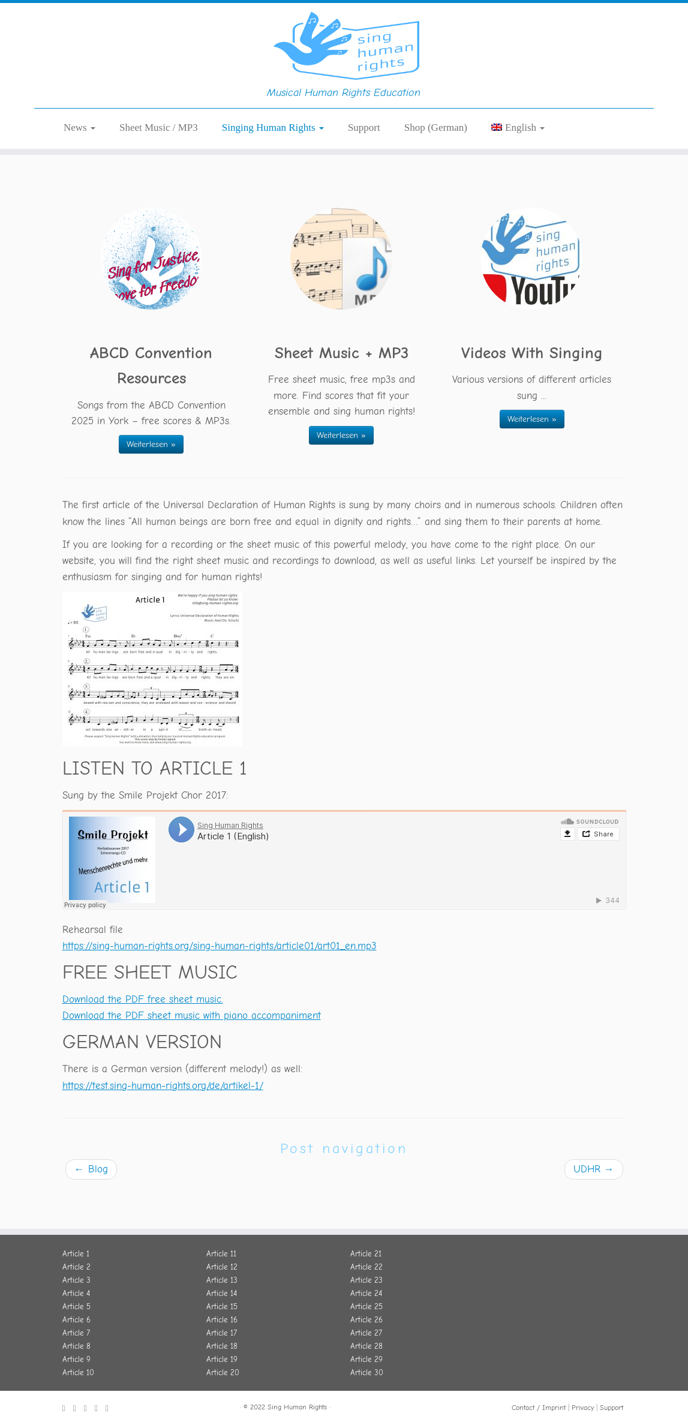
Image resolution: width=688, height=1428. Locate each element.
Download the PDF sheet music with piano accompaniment (191, 1052)
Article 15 (222, 1306)
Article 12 (222, 1266)
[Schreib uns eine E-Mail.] (111, 1409)
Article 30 (366, 1372)
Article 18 (222, 1346)
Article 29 (366, 1359)
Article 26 (366, 1319)
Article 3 (76, 1280)
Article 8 (76, 1346)
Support (364, 164)
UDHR (593, 1206)
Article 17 (221, 1332)
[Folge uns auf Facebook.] (67, 1409)
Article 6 (76, 1319)
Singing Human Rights (273, 164)
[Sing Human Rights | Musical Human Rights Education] (344, 63)
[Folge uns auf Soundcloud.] (89, 1409)
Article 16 (222, 1319)
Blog (91, 1206)
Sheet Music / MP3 (158, 164)
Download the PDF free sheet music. (142, 1036)
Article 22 (366, 1266)
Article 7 (76, 1332)
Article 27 (366, 1332)
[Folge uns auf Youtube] (100, 1409)
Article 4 (76, 1293)
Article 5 (76, 1306)
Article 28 (366, 1346)
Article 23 (366, 1280)
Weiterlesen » (151, 481)
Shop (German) (435, 164)
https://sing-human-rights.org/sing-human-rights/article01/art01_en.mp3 (219, 983)
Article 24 (366, 1293)
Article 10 (78, 1372)
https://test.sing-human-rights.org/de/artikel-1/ (162, 1123)
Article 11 (221, 1253)
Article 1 (75, 1253)
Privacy (583, 1407)
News (79, 164)
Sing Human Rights (297, 1407)
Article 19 (222, 1359)
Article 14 (221, 1293)
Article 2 (76, 1266)
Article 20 (222, 1372)
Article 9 (76, 1359)
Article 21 (365, 1253)
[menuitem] (518, 165)
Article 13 (222, 1280)
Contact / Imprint (539, 1407)
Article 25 (366, 1306)
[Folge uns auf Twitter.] (78, 1409)
